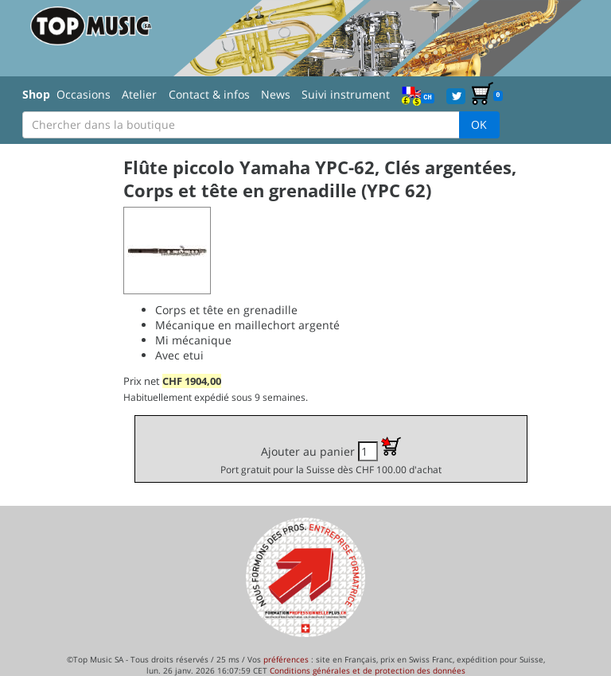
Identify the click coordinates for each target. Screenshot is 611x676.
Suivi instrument (346, 94)
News (275, 94)
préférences (286, 659)
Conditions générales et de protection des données (367, 670)
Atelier (139, 94)
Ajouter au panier (331, 456)
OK (479, 124)
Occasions (83, 94)
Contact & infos (209, 94)
